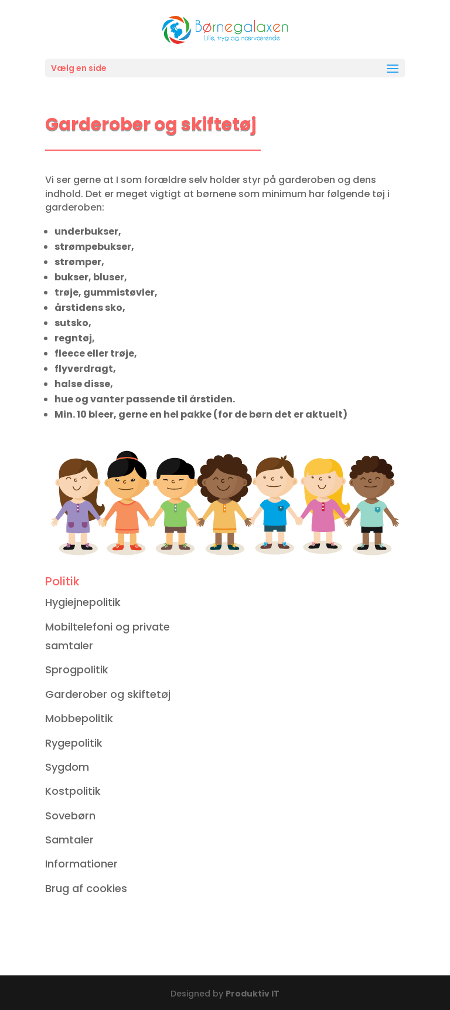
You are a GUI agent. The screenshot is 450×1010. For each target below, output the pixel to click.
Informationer (81, 863)
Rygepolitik (74, 743)
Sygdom (67, 767)
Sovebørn (70, 815)
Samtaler (69, 839)
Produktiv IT (252, 993)
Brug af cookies (86, 888)
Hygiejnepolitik (83, 602)
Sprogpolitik (76, 669)
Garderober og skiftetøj (108, 694)
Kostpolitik (73, 791)
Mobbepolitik (79, 718)
